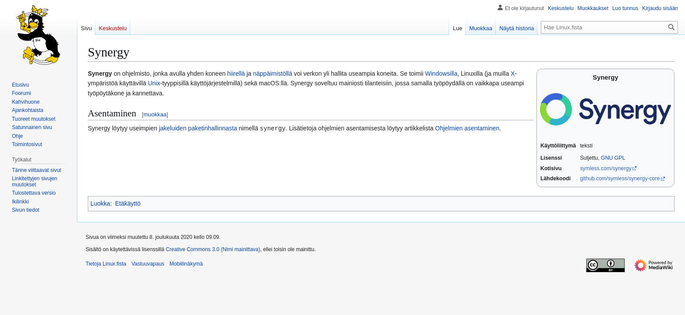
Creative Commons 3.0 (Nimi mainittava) (213, 249)
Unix (154, 83)
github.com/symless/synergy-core (620, 178)
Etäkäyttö (127, 203)
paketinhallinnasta (212, 128)
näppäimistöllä (272, 73)
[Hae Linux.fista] (609, 27)
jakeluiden (173, 128)
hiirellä (236, 73)
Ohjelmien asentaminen (467, 128)
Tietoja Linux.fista (106, 264)
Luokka (100, 203)
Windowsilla (441, 73)
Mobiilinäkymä (186, 264)
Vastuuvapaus (147, 264)
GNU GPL (613, 158)
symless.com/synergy (606, 168)
